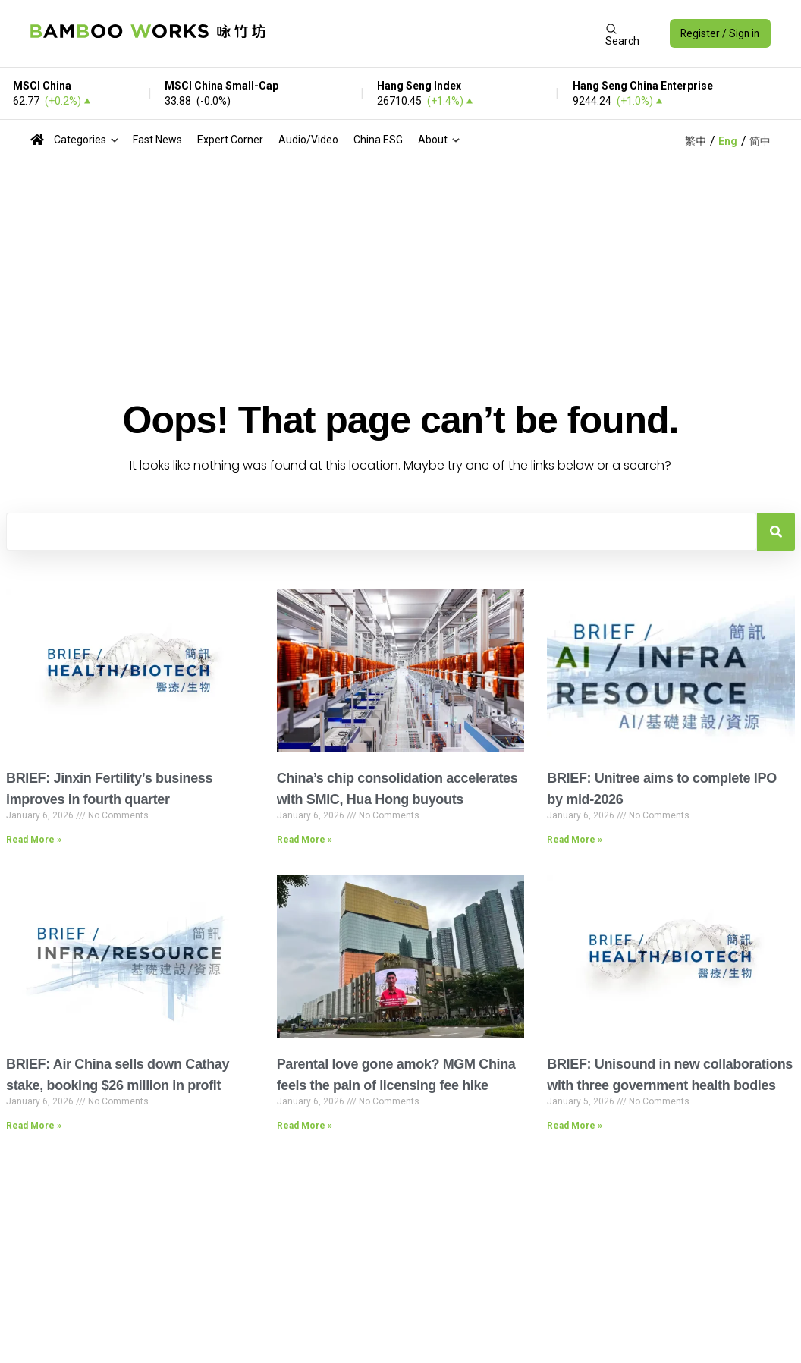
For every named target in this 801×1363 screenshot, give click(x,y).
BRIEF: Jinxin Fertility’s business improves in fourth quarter (109, 789)
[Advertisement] (434, 33)
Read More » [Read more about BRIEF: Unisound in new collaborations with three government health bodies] (574, 1125)
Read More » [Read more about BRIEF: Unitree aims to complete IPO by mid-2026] (574, 839)
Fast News (157, 139)
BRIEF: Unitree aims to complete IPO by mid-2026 (661, 789)
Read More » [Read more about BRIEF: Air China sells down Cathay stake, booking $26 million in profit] (33, 1125)
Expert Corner (230, 139)
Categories (80, 139)
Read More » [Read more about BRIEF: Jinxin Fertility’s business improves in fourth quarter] (33, 839)
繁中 (695, 141)
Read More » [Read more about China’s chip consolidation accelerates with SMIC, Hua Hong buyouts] (304, 839)
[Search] (776, 532)
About (433, 139)
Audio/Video (308, 139)
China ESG (378, 139)
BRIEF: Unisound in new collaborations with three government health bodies (670, 1075)
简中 (760, 141)
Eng (727, 141)
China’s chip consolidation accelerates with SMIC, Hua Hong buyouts (397, 789)
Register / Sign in (718, 33)
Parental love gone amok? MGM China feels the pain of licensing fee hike (396, 1075)
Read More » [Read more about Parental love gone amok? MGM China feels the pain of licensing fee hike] (304, 1125)
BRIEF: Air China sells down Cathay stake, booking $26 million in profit (117, 1075)
